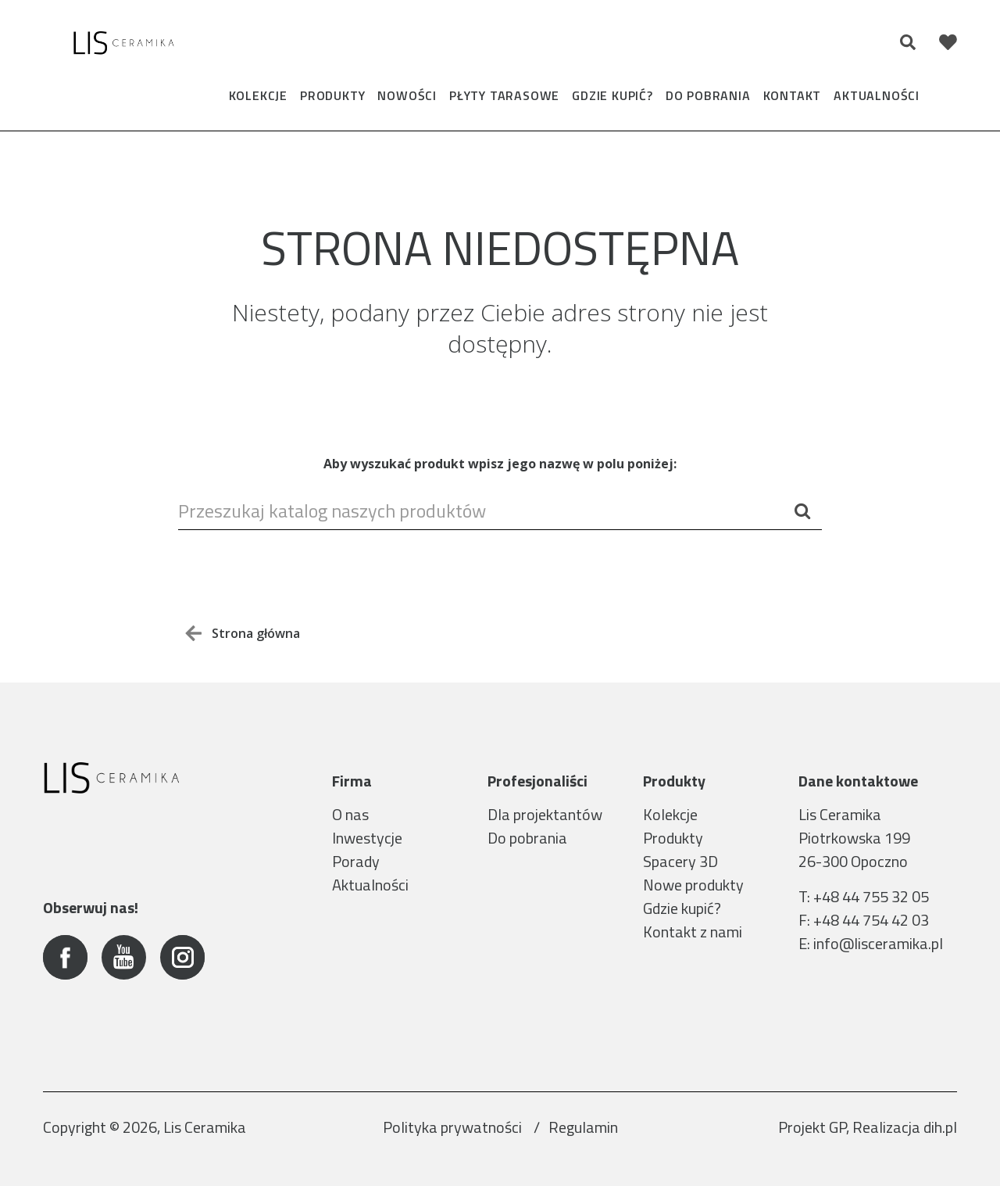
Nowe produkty (693, 884)
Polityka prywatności (454, 1127)
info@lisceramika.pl (878, 943)
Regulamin (583, 1127)
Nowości (407, 95)
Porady (356, 861)
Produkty (332, 95)
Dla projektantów (545, 814)
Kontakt (792, 95)
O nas (350, 814)
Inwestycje (367, 838)
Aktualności (877, 95)
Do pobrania (708, 95)
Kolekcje (258, 95)
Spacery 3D (680, 861)
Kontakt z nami (692, 931)
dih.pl (940, 1127)
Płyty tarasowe (504, 95)
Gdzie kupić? (612, 95)
